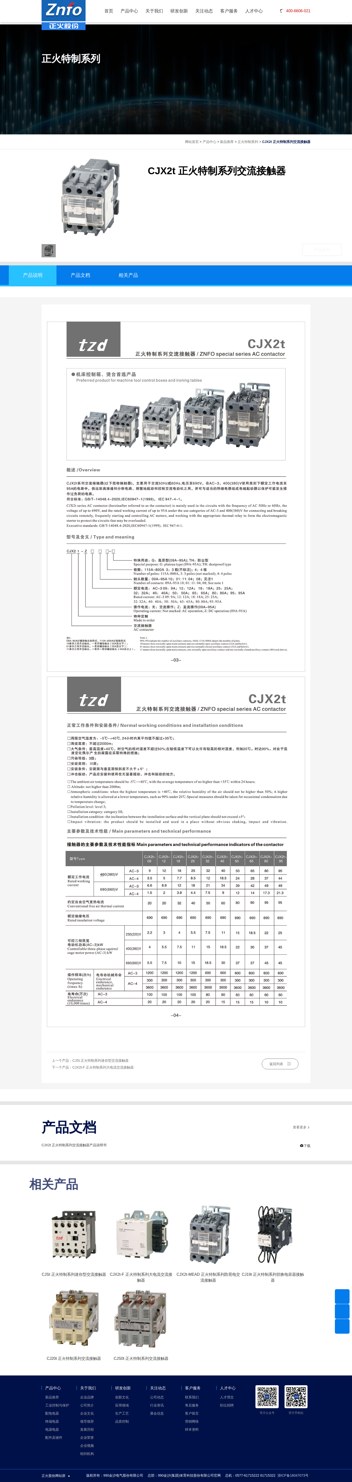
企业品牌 (87, 1397)
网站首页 (192, 142)
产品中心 (129, 11)
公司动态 (157, 1397)
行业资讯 (157, 1405)
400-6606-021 (294, 11)
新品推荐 (227, 142)
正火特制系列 (248, 142)
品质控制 (122, 1421)
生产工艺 (122, 1413)
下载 (305, 1146)
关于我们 (154, 11)
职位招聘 (227, 1405)
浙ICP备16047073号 (293, 1475)
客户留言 (192, 1413)
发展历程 (87, 1429)
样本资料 (192, 1429)
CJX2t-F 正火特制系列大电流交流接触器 (103, 1067)
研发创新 (179, 11)
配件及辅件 (53, 1437)
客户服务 (229, 11)
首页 (108, 11)
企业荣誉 (87, 1437)
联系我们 (192, 1397)
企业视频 (87, 1446)
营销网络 (192, 1421)
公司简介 (87, 1405)
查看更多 (301, 1127)
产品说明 (33, 275)
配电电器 (52, 1413)
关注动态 (204, 11)
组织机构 (87, 1454)
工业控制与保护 (57, 1405)
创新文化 (122, 1397)
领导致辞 (87, 1421)
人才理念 (227, 1397)
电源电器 (52, 1429)
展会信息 (157, 1413)
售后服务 (192, 1405)
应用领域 (122, 1405)
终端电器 (52, 1421)
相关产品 (128, 275)
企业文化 (87, 1413)
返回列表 (280, 1064)
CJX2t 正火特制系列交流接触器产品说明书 (74, 1145)
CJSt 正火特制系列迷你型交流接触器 (100, 1060)
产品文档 (80, 275)
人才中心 (254, 11)
